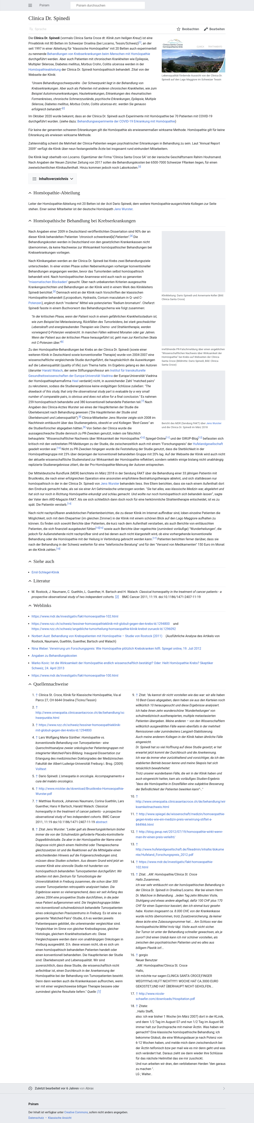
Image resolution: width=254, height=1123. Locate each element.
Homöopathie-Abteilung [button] (56, 192)
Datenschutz (36, 1117)
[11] (168, 437)
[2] (63, 108)
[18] (58, 548)
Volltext (41, 769)
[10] (143, 437)
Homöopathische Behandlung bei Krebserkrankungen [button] (84, 220)
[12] (200, 437)
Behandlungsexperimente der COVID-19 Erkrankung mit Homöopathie (126, 121)
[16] (101, 527)
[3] (139, 166)
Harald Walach (52, 370)
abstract (101, 822)
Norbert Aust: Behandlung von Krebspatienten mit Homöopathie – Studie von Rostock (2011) (97, 636)
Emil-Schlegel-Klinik (45, 572)
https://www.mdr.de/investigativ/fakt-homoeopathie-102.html (75, 616)
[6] (62, 341)
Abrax (89, 1088)
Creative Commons (76, 1112)
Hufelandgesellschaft (208, 444)
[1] (140, 42)
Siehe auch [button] (43, 561)
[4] (131, 236)
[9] (84, 427)
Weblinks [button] (42, 605)
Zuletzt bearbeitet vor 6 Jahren (57, 1088)
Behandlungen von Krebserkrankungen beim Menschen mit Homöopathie (98, 54)
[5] (54, 291)
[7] (142, 401)
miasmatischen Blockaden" (48, 282)
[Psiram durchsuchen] (107, 5)
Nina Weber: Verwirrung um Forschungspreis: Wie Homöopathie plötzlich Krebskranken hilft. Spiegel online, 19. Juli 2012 (116, 648)
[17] (155, 538)
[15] (97, 527)
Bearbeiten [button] (217, 29)
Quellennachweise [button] (50, 684)
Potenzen (35, 303)
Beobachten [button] (190, 29)
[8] (80, 416)
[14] (69, 503)
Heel (75, 381)
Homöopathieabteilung (44, 69)
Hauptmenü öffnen (31, 7)
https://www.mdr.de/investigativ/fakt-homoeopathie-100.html (75, 675)
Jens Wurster (123, 209)
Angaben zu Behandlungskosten (54, 656)
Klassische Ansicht (59, 1117)
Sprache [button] (40, 29)
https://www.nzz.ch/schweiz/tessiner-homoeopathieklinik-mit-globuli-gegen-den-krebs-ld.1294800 (101, 624)
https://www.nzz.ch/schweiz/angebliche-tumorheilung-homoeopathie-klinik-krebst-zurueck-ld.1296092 (104, 629)
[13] (59, 448)
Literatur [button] (41, 580)
